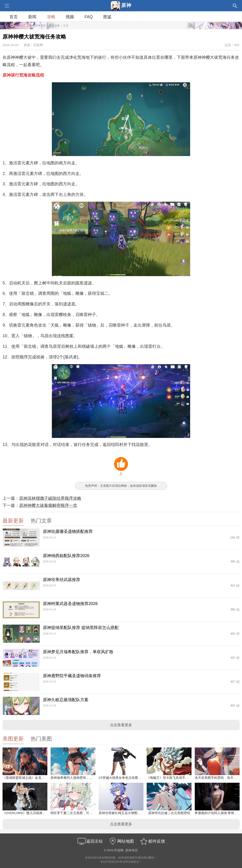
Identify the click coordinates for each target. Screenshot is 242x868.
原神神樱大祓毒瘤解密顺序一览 (48, 505)
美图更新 (13, 739)
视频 (70, 17)
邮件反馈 (152, 841)
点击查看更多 (121, 725)
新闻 (32, 17)
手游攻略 (54, 25)
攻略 (51, 17)
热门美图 (41, 739)
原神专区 (40, 25)
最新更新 (13, 521)
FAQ (88, 17)
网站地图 (121, 841)
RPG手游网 (24, 25)
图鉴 (107, 17)
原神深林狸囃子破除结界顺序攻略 (50, 498)
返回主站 (90, 841)
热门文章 (41, 521)
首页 (13, 17)
